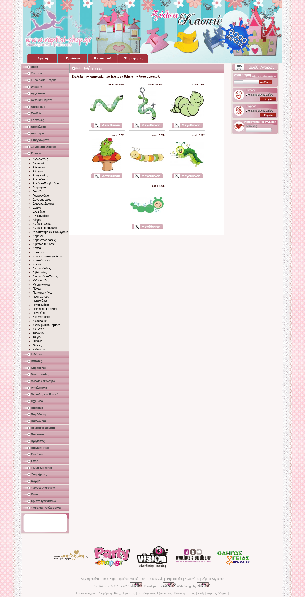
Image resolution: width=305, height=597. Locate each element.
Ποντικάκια (39, 313)
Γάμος (191, 593)
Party (201, 593)
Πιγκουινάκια (41, 304)
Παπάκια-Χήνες (42, 292)
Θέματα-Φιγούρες (213, 579)
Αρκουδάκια (40, 179)
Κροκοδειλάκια (42, 260)
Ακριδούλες (40, 163)
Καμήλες (38, 236)
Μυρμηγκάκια (41, 284)
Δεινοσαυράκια (42, 199)
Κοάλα (37, 248)
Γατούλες (38, 191)
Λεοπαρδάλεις (42, 268)
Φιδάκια (37, 341)
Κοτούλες (38, 252)
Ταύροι (37, 337)
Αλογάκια (38, 171)
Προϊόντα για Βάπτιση (132, 579)
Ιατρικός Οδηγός (217, 593)
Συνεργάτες (192, 579)
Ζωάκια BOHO (42, 224)
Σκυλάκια (38, 329)
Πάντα (37, 288)
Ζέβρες (37, 220)
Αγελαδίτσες (40, 159)
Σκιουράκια (40, 321)
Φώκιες (37, 345)
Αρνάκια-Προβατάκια (46, 183)
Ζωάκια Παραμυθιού (45, 228)
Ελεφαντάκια (41, 215)
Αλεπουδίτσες (41, 167)
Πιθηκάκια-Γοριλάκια (45, 309)
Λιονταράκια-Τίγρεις (45, 276)
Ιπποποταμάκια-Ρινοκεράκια (50, 232)
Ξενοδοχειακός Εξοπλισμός (154, 593)
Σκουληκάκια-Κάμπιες (46, 325)
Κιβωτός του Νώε (44, 244)
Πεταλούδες (40, 300)
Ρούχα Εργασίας (124, 593)
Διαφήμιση (105, 593)
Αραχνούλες (40, 175)
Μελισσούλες (41, 280)
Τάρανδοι (38, 333)
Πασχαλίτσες (41, 296)
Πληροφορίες (174, 579)
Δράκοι (37, 207)
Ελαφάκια (39, 211)
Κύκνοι (37, 264)
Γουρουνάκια (41, 195)
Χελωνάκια (39, 349)
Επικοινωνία (155, 579)
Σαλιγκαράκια (41, 317)
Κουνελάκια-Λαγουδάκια (48, 256)
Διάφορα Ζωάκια (43, 203)
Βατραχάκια (40, 187)
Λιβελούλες (40, 272)
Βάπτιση (179, 593)
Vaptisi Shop (102, 586)
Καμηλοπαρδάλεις (44, 240)
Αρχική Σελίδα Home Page (98, 579)
